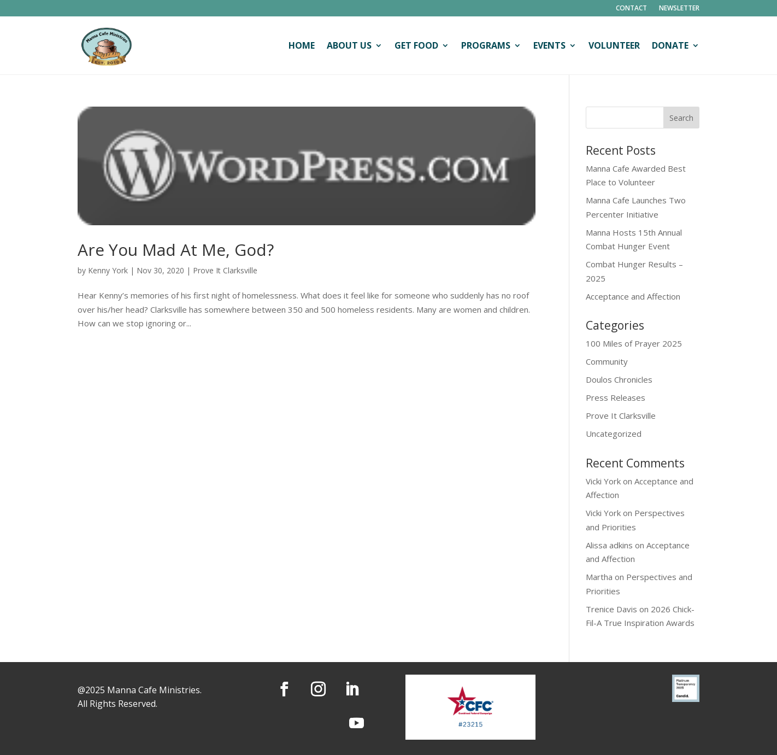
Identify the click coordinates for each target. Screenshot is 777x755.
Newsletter (679, 8)
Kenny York (108, 270)
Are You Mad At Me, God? (176, 249)
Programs (485, 45)
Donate (670, 45)
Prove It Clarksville (225, 270)
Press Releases (615, 397)
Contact (631, 8)
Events (549, 45)
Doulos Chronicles (619, 379)
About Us (349, 45)
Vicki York (603, 481)
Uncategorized (613, 433)
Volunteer (614, 45)
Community (607, 361)
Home (302, 45)
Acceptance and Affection (633, 296)
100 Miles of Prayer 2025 (634, 343)
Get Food (416, 45)
